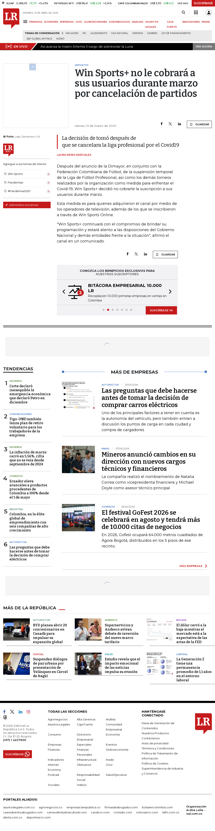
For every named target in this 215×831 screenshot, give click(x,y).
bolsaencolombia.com (157, 807)
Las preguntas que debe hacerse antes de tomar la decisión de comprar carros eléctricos (149, 398)
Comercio (16, 476)
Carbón (152, 33)
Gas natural (119, 33)
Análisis (110, 719)
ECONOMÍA (51, 21)
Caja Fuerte (85, 724)
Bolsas (181, 620)
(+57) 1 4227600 (14, 740)
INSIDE (206, 21)
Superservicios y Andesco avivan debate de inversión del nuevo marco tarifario (122, 633)
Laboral (182, 654)
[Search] (183, 12)
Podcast (53, 774)
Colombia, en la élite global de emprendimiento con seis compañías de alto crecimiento (28, 522)
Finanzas (54, 749)
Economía (113, 734)
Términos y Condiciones (158, 748)
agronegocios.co (50, 807)
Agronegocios (57, 719)
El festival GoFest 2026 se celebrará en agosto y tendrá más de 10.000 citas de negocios (151, 520)
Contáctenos (151, 738)
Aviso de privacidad (155, 743)
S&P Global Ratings (39, 38)
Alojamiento (98, 33)
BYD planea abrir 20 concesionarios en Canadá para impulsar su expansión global (50, 633)
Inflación (72, 33)
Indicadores (56, 759)
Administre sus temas (21, 205)
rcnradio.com (123, 812)
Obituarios (84, 764)
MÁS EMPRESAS (191, 566)
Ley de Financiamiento (176, 33)
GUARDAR (199, 124)
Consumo (54, 734)
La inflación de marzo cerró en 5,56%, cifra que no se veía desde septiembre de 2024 (28, 458)
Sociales (53, 785)
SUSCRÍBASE (203, 3)
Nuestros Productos (155, 733)
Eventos (111, 744)
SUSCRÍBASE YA (161, 310)
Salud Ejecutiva (116, 774)
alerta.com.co (12, 817)
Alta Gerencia (86, 719)
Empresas (54, 744)
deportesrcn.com (38, 817)
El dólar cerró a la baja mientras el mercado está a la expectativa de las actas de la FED (191, 633)
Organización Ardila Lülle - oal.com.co (196, 810)
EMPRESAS (67, 21)
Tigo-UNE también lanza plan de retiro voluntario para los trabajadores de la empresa (26, 427)
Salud (109, 654)
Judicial (38, 654)
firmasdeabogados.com (121, 807)
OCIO (79, 21)
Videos (81, 785)
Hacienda (15, 381)
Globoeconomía (117, 749)
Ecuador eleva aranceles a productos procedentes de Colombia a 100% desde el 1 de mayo (29, 489)
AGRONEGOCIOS (119, 21)
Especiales (84, 744)
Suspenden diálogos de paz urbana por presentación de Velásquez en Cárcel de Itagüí (50, 667)
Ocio (109, 764)
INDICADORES (191, 21)
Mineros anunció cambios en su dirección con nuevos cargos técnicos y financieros (149, 461)
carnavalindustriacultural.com (67, 812)
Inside (110, 759)
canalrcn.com (100, 812)
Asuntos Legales (59, 724)
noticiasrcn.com (147, 812)
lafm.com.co (170, 812)
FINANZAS (35, 21)
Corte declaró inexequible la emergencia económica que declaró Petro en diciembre (30, 394)
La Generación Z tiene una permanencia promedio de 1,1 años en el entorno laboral (194, 669)
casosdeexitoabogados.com (23, 812)
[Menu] (26, 21)
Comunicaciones (20, 414)
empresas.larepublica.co (83, 807)
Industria (16, 509)
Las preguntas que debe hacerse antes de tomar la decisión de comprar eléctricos (29, 553)
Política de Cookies (155, 763)
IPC (84, 33)
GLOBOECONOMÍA (95, 21)
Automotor (18, 542)
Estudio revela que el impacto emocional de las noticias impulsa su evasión (122, 665)
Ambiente (111, 620)
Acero (60, 38)
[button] (62, 292)
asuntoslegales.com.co (19, 807)
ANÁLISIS (137, 21)
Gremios (137, 33)
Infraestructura (86, 759)
